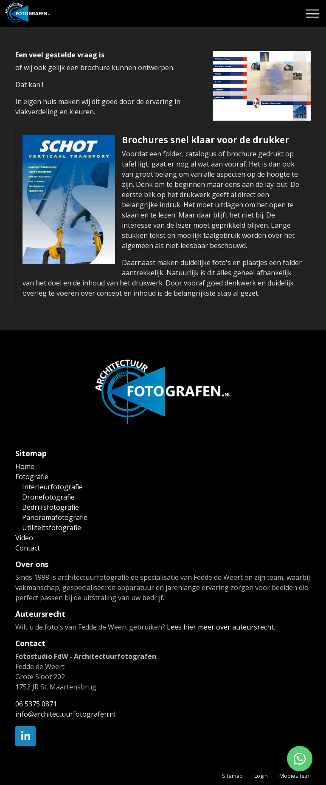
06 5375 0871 (36, 704)
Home (24, 466)
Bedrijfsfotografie (50, 507)
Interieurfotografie (52, 486)
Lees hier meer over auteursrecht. (221, 627)
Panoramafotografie (54, 517)
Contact (27, 548)
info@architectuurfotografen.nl (65, 714)
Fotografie (31, 476)
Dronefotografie (48, 497)
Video (24, 537)
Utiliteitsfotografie (51, 527)
